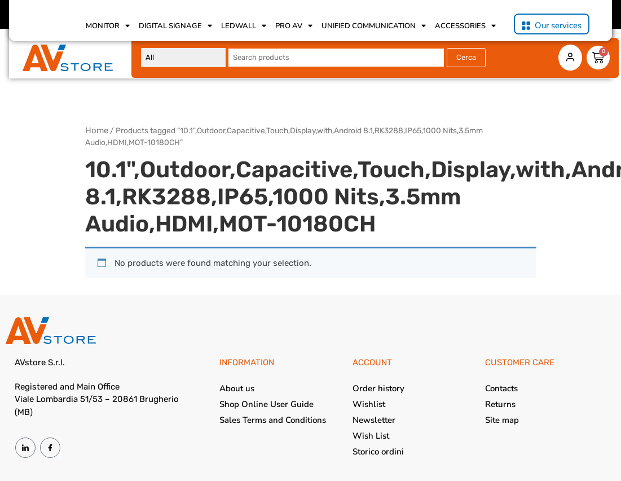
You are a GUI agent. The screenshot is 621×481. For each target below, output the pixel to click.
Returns (500, 404)
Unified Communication (373, 26)
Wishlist (369, 404)
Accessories (465, 26)
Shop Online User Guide (266, 404)
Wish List (371, 435)
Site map (502, 420)
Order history (378, 388)
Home (96, 130)
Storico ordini (378, 451)
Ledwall (243, 26)
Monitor (108, 26)
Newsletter (374, 420)
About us (236, 388)
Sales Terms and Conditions (272, 420)
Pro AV (293, 26)
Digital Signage (175, 26)
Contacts (501, 388)
